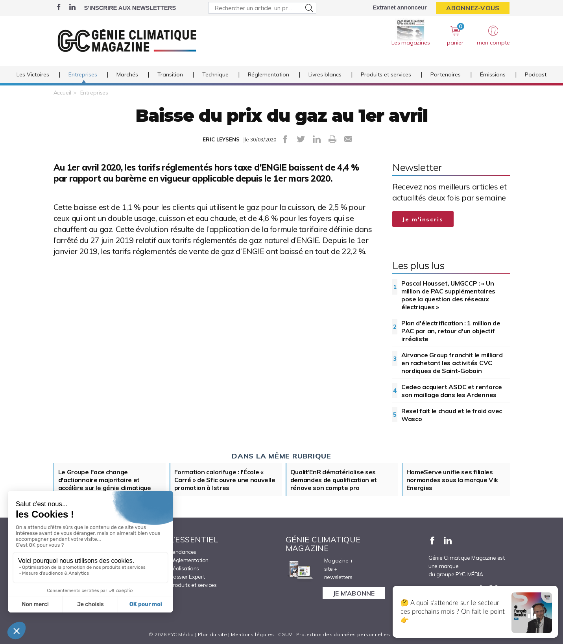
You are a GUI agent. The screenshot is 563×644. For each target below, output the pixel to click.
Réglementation (268, 74)
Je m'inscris (422, 219)
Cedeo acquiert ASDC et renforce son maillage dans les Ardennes (451, 391)
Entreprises (82, 74)
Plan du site (212, 634)
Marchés (127, 74)
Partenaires (445, 74)
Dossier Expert (187, 576)
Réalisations (184, 568)
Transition (170, 74)
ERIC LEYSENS (221, 139)
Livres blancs (324, 74)
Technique (215, 74)
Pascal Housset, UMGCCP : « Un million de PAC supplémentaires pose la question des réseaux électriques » (448, 295)
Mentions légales (252, 634)
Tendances (183, 551)
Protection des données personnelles (343, 634)
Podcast (535, 74)
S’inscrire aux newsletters (130, 7)
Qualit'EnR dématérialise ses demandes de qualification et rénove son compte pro (333, 480)
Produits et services (386, 74)
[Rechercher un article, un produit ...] (262, 8)
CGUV (285, 634)
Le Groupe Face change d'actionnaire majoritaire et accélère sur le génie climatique (104, 480)
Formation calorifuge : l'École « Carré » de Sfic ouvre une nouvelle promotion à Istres (224, 480)
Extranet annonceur (399, 7)
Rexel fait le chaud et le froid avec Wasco (451, 415)
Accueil (62, 92)
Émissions (493, 74)
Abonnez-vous (472, 8)
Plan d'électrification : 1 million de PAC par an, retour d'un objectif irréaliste (450, 331)
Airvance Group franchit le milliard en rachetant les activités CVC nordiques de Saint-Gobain (452, 363)
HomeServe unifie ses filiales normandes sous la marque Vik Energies (452, 480)
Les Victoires (33, 74)
